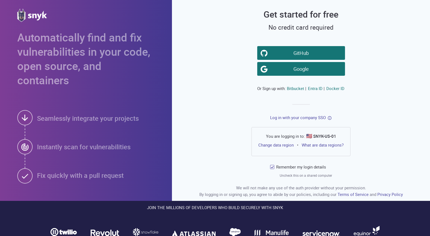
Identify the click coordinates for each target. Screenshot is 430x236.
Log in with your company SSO (298, 117)
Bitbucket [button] (295, 88)
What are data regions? (323, 145)
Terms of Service (354, 194)
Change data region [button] (276, 145)
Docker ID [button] (335, 88)
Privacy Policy (390, 194)
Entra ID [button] (315, 88)
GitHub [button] (302, 53)
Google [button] (302, 69)
